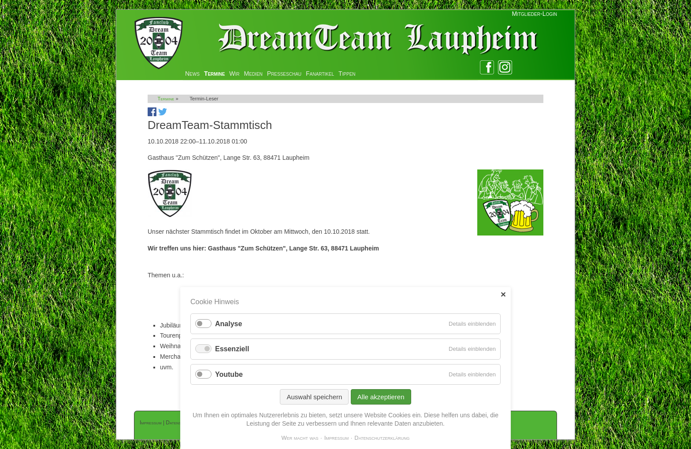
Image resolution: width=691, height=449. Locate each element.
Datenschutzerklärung (381, 437)
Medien (253, 73)
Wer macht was (299, 437)
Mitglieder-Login (534, 13)
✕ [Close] (503, 294)
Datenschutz (179, 423)
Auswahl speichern (314, 397)
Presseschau (284, 73)
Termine (214, 73)
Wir (234, 73)
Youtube (229, 374)
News (192, 73)
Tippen (347, 73)
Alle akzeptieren (381, 397)
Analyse (228, 324)
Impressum (151, 423)
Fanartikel (320, 73)
